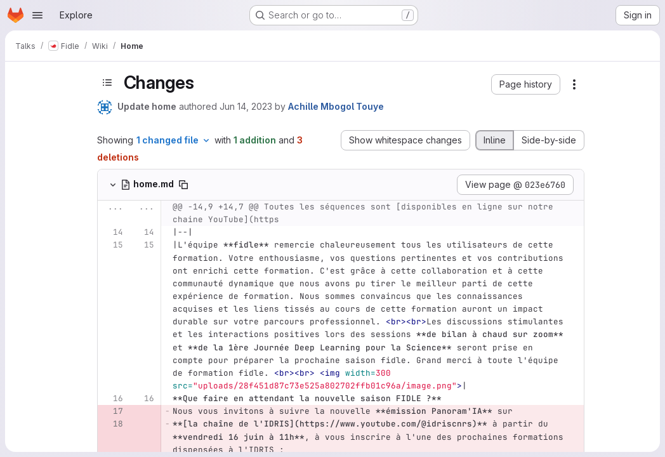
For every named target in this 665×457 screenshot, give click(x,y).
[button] (525, 84)
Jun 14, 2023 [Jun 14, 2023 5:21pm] (246, 106)
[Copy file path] (183, 184)
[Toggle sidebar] (107, 83)
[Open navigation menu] (37, 15)
